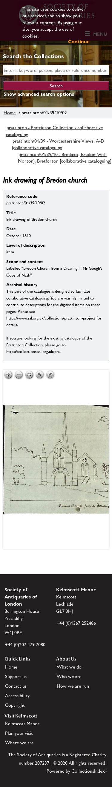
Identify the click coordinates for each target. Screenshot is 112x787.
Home (10, 112)
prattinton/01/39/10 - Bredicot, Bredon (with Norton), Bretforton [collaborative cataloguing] (64, 158)
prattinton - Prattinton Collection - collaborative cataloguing (54, 131)
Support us (16, 676)
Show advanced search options (39, 94)
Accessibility (17, 695)
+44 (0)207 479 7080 (25, 644)
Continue (79, 41)
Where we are (19, 743)
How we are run (73, 686)
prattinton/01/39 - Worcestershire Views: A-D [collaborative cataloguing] (58, 144)
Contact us (16, 686)
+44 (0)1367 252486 (76, 623)
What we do (69, 667)
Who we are (69, 676)
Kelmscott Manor (22, 723)
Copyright (15, 705)
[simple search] (56, 70)
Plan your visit (19, 733)
